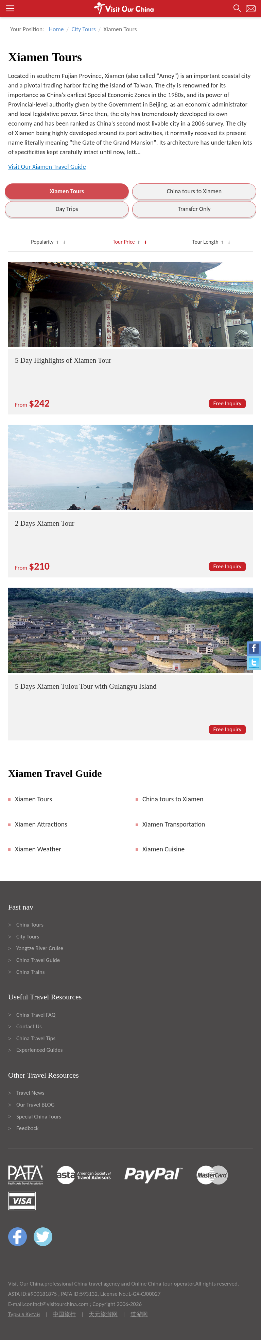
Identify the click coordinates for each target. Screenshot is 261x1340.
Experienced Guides (39, 1049)
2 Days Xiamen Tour (44, 523)
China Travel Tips (35, 1038)
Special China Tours (38, 1116)
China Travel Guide (38, 960)
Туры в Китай (24, 1314)
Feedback (27, 1128)
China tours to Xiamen (194, 191)
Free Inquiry (227, 403)
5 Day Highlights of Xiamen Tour (63, 360)
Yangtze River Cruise (39, 948)
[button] (130, 8)
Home (56, 29)
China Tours (30, 924)
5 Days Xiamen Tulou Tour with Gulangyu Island (85, 686)
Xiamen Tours (67, 191)
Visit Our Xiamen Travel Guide (47, 166)
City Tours (84, 29)
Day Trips (66, 209)
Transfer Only (194, 209)
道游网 (139, 1314)
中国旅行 (64, 1314)
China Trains (30, 972)
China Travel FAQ (35, 1014)
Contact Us (29, 1026)
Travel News (30, 1092)
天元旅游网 (103, 1314)
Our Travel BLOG (35, 1104)
